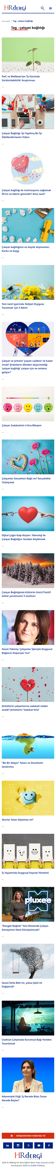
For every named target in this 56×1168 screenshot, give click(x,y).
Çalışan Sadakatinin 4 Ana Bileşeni (21, 425)
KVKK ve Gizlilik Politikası (34, 1165)
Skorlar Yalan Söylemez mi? (17, 819)
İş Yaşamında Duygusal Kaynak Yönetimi (25, 872)
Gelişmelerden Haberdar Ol (28, 1135)
